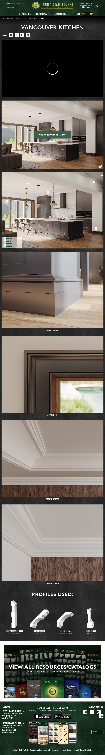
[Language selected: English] (97, 732)
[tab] (22, 14)
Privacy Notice (67, 750)
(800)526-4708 (11, 715)
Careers (10, 8)
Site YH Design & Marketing (83, 750)
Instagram (85, 712)
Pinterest (99, 712)
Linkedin (92, 712)
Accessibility (56, 750)
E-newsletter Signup (14, 3)
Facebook (101, 716)
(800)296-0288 (11, 730)
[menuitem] (87, 6)
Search (97, 5)
